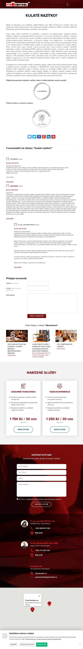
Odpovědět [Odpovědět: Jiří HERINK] (9, 182)
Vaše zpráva (10, 295)
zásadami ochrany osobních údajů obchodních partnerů (44, 499)
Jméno (12, 283)
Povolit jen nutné (27, 644)
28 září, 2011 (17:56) (20, 228)
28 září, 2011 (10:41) (12, 190)
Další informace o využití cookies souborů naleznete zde (43, 639)
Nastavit (14, 644)
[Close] (39, 596)
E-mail (13, 289)
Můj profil (39, 533)
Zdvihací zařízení (38, 357)
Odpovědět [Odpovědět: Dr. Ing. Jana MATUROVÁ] (17, 267)
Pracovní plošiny (43, 355)
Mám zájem (23, 429)
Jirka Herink (14, 186)
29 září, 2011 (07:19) (12, 163)
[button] (32, 609)
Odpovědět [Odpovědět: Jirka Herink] (9, 218)
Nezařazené (12, 355)
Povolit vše (42, 644)
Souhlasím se (39, 499)
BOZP (33, 353)
